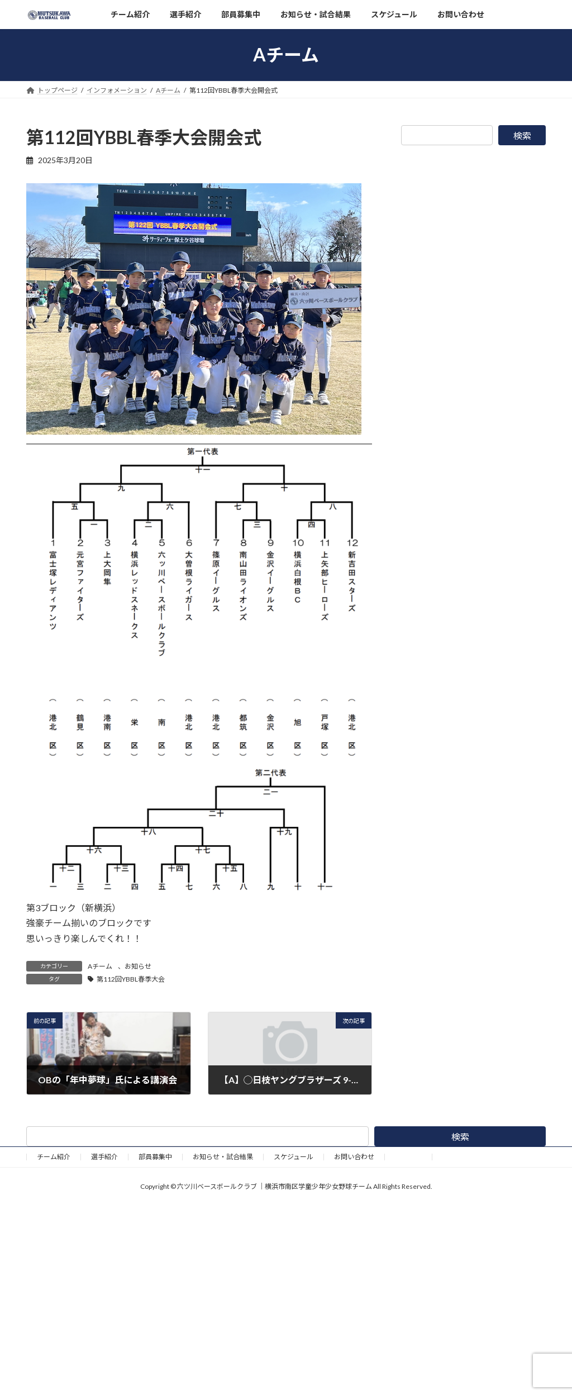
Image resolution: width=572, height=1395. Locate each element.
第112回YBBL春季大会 (131, 979)
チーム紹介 (53, 1157)
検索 (522, 135)
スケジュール (293, 1157)
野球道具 (408, 1157)
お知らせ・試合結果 (223, 1157)
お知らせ (138, 966)
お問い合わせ (354, 1157)
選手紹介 (104, 1157)
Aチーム (100, 966)
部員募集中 (155, 1157)
